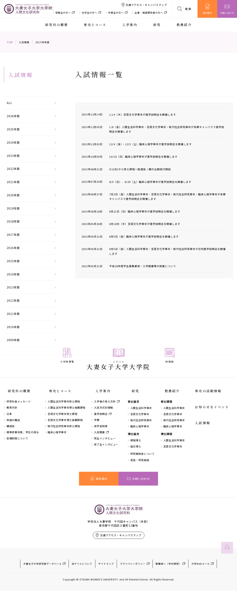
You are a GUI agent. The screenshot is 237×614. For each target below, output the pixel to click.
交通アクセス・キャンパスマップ (146, 5)
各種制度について (17, 467)
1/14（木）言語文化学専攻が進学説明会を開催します (145, 114)
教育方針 (12, 436)
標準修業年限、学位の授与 (23, 461)
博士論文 (138, 463)
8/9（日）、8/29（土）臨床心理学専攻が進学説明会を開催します (153, 182)
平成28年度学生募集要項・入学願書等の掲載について (145, 266)
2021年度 (13, 182)
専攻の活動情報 (212, 423)
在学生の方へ (89, 12)
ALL (9, 103)
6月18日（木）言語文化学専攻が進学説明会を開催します (147, 224)
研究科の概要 (56, 24)
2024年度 (13, 142)
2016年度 (13, 248)
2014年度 (13, 274)
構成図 (11, 455)
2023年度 (13, 156)
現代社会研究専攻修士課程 (65, 455)
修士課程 (173, 430)
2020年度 (13, 195)
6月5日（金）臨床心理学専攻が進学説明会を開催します (146, 236)
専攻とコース (95, 24)
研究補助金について (147, 483)
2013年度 (13, 287)
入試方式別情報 (106, 436)
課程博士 (140, 469)
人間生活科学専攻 (146, 437)
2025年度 (13, 129)
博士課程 (173, 463)
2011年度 (13, 314)
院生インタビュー (108, 467)
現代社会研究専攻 (146, 449)
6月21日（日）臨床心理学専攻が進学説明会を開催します (147, 211)
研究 (157, 24)
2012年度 (13, 300)
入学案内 (129, 24)
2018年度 (13, 221)
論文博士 (140, 475)
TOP (10, 42)
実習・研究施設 (144, 489)
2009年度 (13, 340)
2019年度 (13, 208)
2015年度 (13, 261)
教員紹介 (184, 24)
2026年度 (13, 116)
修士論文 (138, 430)
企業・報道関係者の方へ (149, 12)
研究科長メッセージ (19, 430)
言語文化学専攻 (144, 443)
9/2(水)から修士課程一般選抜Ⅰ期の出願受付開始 (142, 169)
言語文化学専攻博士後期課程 (66, 449)
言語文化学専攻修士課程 (64, 443)
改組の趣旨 (13, 449)
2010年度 (13, 327)
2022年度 (13, 169)
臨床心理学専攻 (58, 461)
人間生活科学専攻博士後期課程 (68, 436)
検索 (184, 9)
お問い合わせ (227, 9)
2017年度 (13, 235)
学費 (100, 449)
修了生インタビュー (109, 473)
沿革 (9, 443)
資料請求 (207, 9)
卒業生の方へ (116, 12)
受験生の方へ (63, 12)
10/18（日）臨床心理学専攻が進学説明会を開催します (146, 156)
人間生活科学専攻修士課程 (65, 430)
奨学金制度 (104, 455)
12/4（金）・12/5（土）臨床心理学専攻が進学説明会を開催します (153, 144)
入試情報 (24, 42)
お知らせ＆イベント (216, 432)
